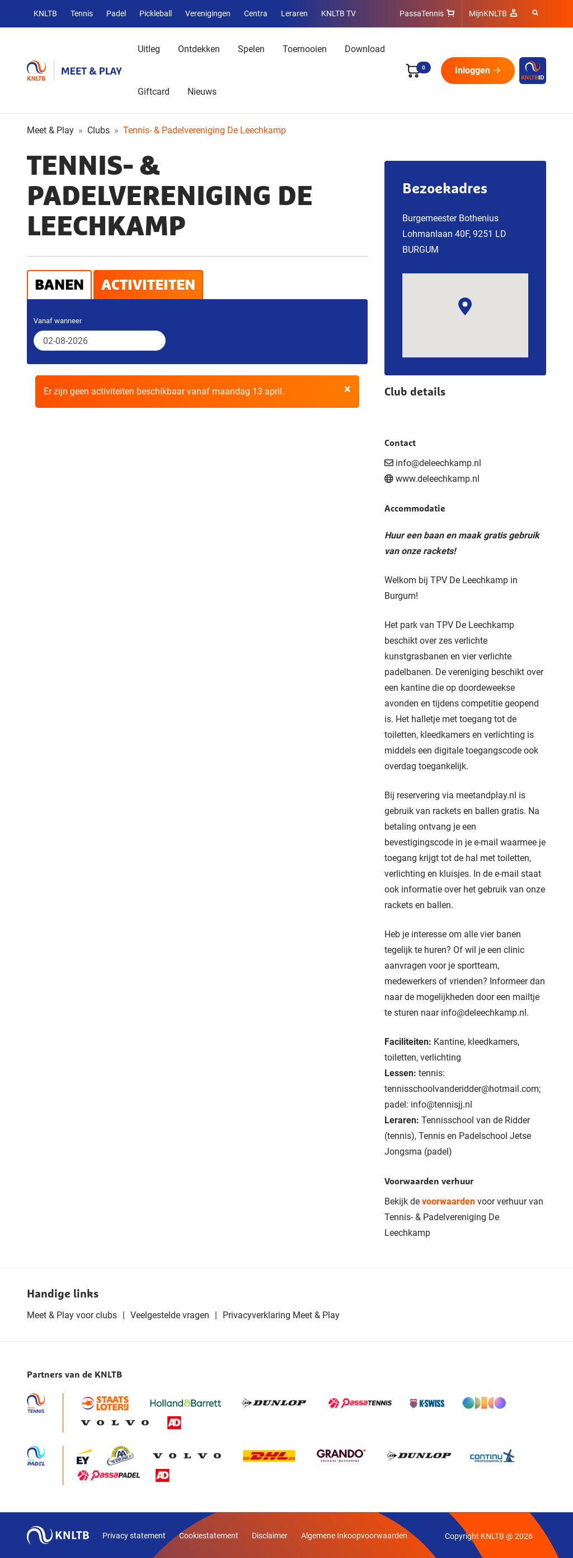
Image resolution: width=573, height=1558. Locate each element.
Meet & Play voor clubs (72, 1315)
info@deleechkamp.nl (484, 1012)
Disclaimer (270, 1535)
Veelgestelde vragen (169, 1315)
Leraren (294, 13)
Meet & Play (50, 130)
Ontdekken (199, 49)
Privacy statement (134, 1535)
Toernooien (305, 49)
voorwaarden (448, 1201)
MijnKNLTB (488, 13)
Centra (255, 13)
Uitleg (149, 49)
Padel (116, 13)
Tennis (82, 13)
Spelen (251, 49)
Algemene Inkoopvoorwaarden (354, 1535)
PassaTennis (422, 13)
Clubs (98, 130)
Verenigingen (208, 13)
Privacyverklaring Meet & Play (281, 1315)
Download (365, 49)
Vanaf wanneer (58, 321)
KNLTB (45, 13)
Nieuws (202, 91)
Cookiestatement (208, 1535)
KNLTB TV (338, 13)
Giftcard (154, 91)
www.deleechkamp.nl (438, 478)
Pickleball (155, 13)
